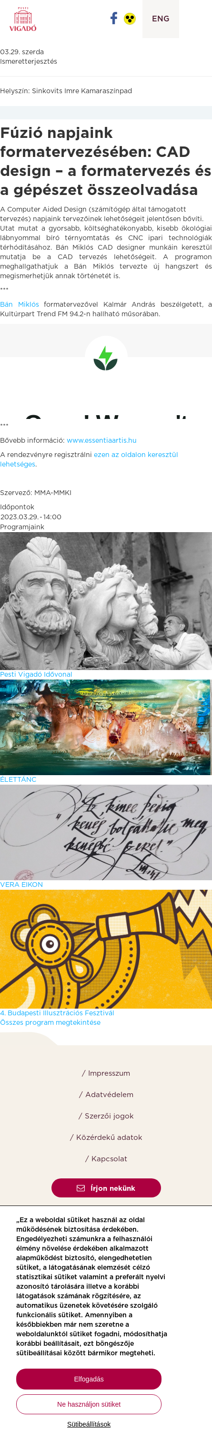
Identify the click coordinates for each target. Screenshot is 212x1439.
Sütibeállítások (89, 1424)
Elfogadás (89, 1379)
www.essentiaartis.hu (102, 441)
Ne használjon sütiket (89, 1404)
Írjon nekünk (106, 1188)
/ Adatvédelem (106, 1095)
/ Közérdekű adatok (106, 1137)
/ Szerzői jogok (106, 1116)
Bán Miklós (19, 304)
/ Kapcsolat (106, 1159)
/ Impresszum (106, 1073)
